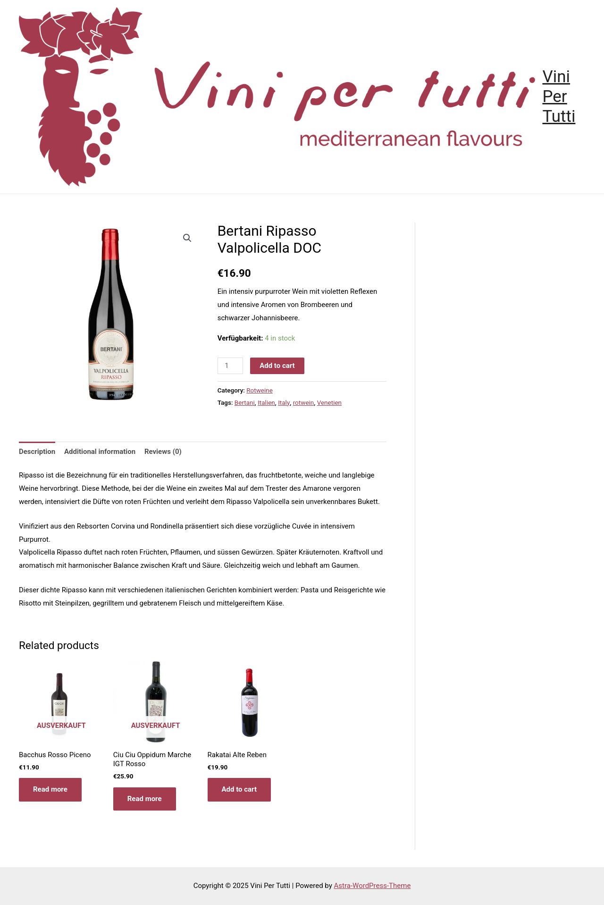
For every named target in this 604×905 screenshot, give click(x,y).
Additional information (99, 451)
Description (37, 451)
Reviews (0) (163, 451)
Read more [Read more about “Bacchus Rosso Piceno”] (50, 789)
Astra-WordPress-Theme (372, 885)
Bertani (245, 402)
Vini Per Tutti (558, 96)
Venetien (329, 402)
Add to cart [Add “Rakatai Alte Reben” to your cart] (239, 789)
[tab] (37, 452)
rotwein (303, 402)
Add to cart (277, 365)
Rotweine (259, 390)
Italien (266, 402)
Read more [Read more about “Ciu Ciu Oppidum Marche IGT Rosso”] (144, 798)
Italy (284, 402)
